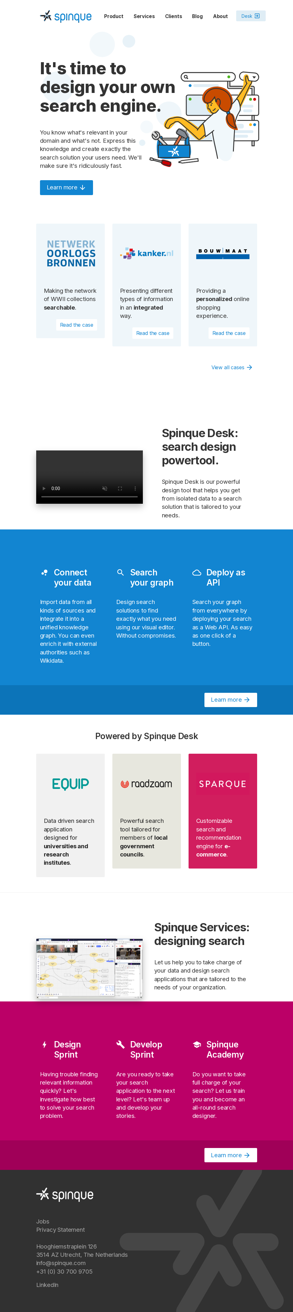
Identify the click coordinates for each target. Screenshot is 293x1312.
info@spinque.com (61, 1262)
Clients (173, 16)
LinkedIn (47, 1284)
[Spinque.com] (65, 16)
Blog (197, 16)
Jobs (43, 1221)
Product (113, 16)
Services (144, 16)
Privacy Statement (60, 1229)
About (220, 16)
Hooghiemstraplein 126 (66, 1246)
